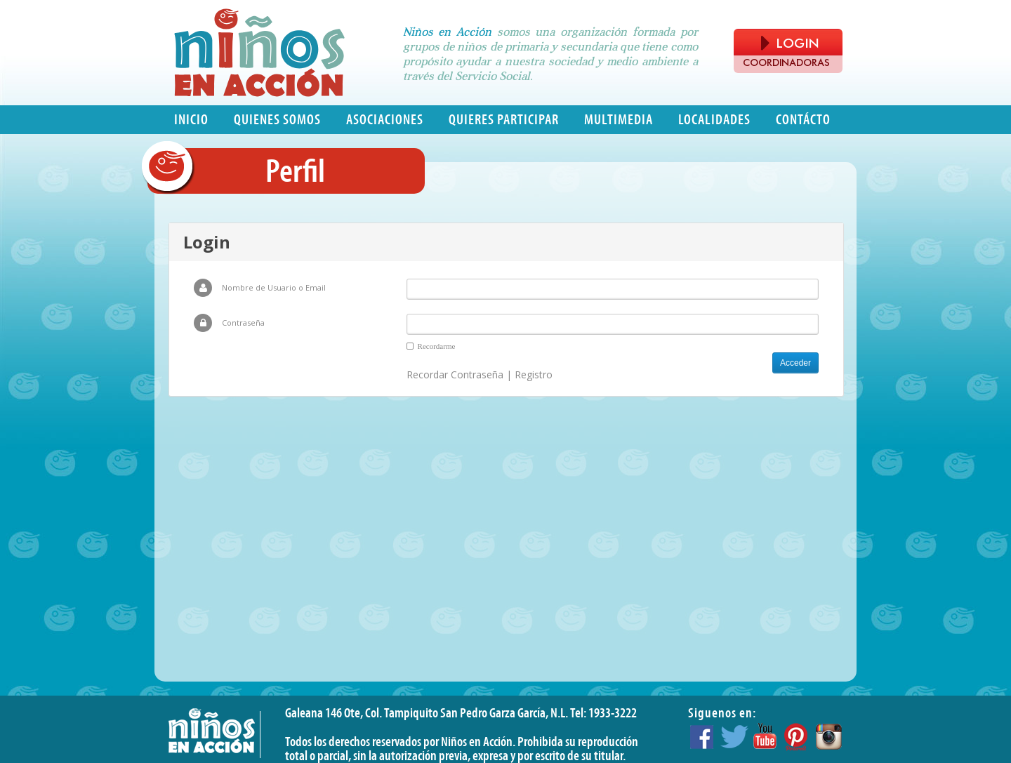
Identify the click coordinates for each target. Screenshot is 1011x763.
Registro (534, 374)
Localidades (714, 119)
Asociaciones (384, 119)
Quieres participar (504, 119)
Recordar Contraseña (455, 374)
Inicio (191, 119)
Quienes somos (277, 119)
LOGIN (790, 43)
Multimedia (618, 119)
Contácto (803, 119)
